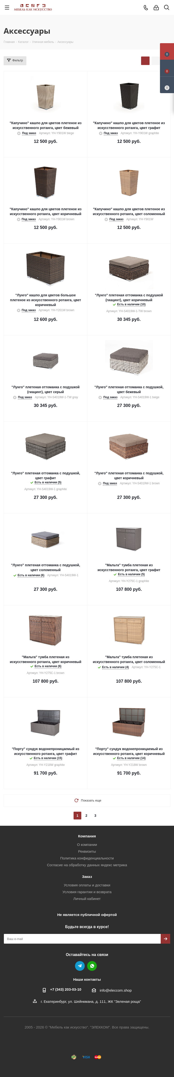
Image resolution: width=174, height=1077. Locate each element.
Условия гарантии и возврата (87, 892)
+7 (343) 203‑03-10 (65, 989)
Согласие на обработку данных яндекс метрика (87, 865)
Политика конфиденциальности (87, 858)
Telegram (80, 966)
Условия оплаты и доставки (87, 885)
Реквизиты (87, 851)
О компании (87, 844)
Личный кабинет (87, 899)
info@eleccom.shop (116, 990)
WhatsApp (92, 966)
